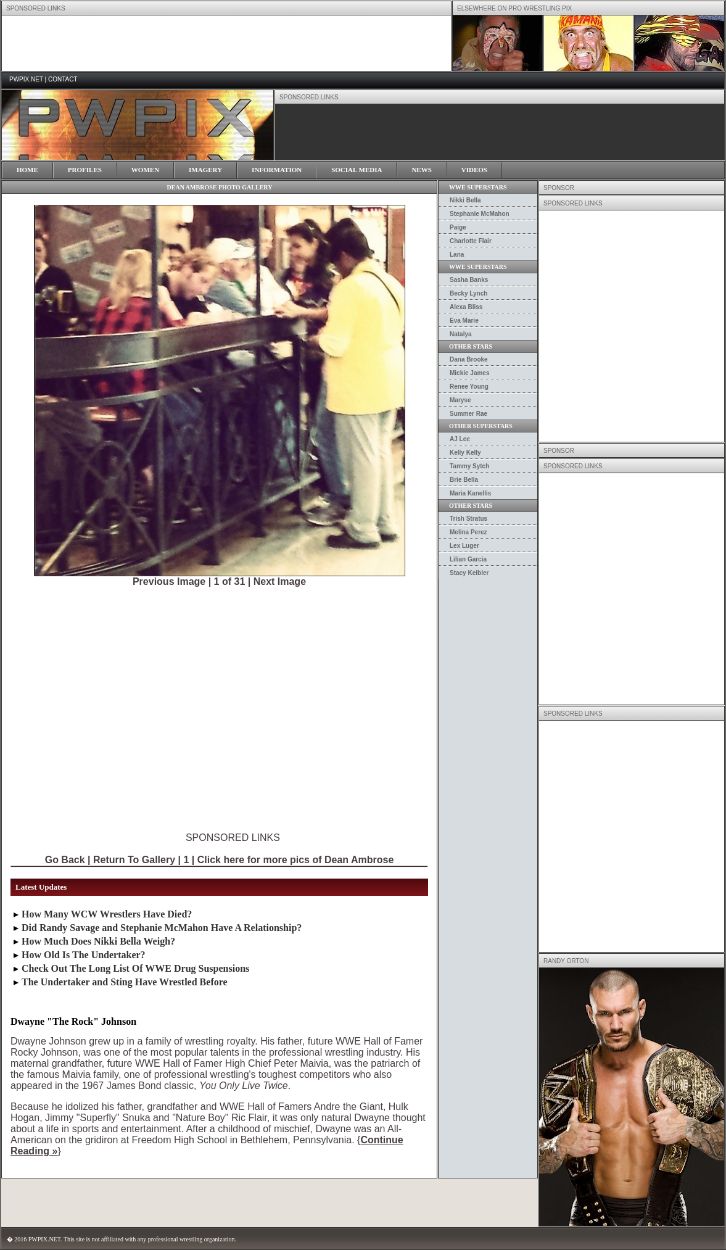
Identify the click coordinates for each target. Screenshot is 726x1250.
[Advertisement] (135, 326)
